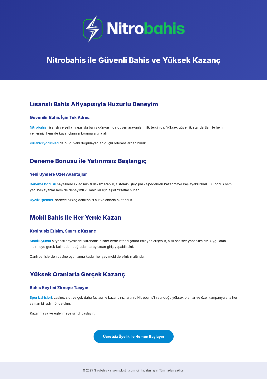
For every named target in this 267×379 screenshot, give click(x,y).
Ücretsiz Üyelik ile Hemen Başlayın (133, 336)
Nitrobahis (38, 127)
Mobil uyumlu (40, 241)
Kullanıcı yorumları (44, 143)
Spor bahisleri (41, 297)
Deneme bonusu (43, 184)
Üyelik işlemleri (42, 200)
